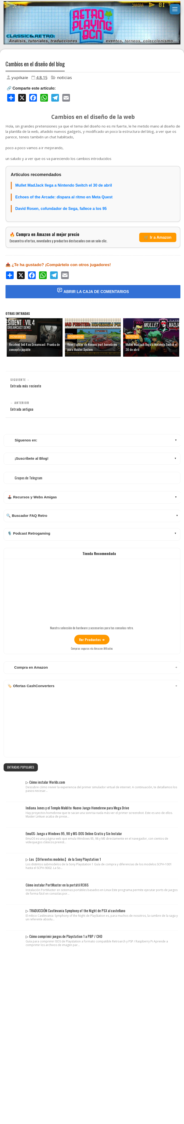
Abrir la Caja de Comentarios (93, 290)
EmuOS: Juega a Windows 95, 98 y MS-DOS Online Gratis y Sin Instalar (74, 833)
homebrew (17, 336)
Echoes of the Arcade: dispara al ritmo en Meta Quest (64, 197)
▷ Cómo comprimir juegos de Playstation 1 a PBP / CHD (64, 936)
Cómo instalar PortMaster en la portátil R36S (57, 884)
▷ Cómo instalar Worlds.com (45, 782)
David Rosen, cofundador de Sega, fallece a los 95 (61, 209)
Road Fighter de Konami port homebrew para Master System (92, 347)
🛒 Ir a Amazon (158, 237)
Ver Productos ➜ (92, 639)
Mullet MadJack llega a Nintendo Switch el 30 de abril (63, 185)
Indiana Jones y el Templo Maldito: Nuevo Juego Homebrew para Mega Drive (77, 807)
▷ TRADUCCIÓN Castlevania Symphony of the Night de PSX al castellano (75, 910)
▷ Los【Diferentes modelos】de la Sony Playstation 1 (63, 859)
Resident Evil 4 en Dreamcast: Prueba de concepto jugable (34, 347)
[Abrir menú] (175, 9)
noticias (64, 77)
